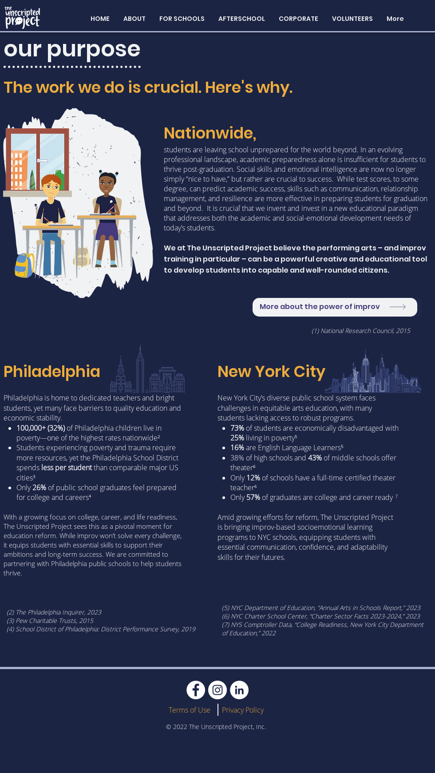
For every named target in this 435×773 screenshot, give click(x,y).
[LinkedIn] (239, 690)
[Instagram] (217, 690)
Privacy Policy (243, 710)
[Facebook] (195, 690)
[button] (134, 18)
